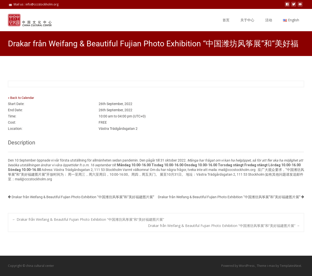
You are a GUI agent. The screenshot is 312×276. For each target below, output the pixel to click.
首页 (226, 20)
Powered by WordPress (238, 266)
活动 (268, 20)
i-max (271, 266)
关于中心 (247, 20)
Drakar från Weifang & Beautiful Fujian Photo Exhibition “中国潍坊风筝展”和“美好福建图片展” (81, 197)
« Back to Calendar (21, 98)
